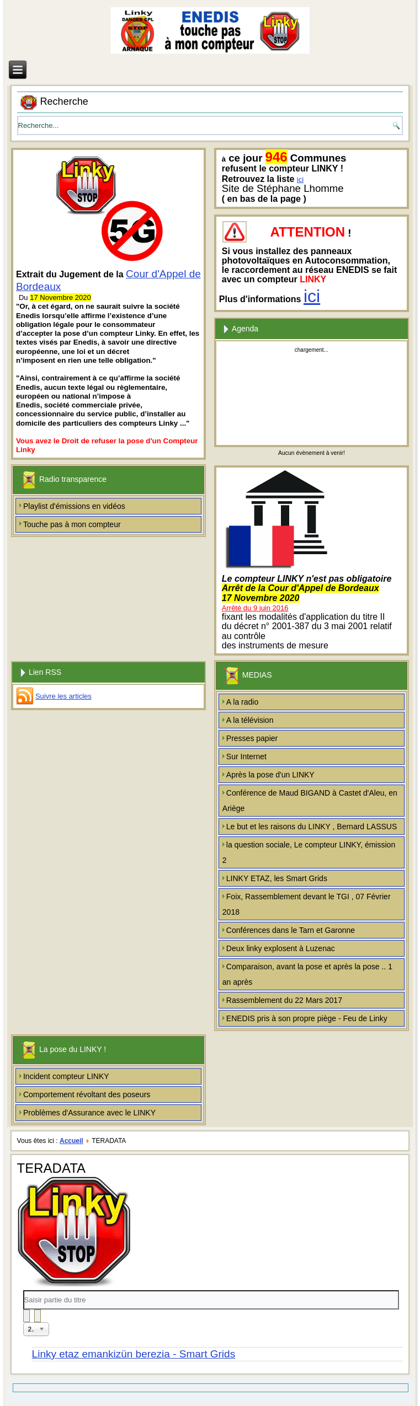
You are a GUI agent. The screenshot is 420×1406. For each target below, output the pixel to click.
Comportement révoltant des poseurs (86, 1094)
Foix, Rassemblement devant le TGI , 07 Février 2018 (306, 904)
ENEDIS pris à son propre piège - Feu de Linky (306, 1018)
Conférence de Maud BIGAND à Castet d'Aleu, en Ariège (309, 800)
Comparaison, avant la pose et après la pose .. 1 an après (307, 974)
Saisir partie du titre (23, 1290)
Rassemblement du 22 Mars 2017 (284, 1000)
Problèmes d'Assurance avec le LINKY (89, 1112)
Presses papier (252, 738)
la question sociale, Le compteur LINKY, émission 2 (308, 852)
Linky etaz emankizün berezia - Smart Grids (134, 1354)
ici (300, 179)
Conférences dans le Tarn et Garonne (290, 930)
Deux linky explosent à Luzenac (280, 948)
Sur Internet (246, 756)
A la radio (242, 701)
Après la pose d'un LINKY (270, 774)
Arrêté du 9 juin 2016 (255, 608)
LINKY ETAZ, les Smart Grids (276, 878)
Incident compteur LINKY (66, 1076)
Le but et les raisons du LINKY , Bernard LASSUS (311, 826)
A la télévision (250, 720)
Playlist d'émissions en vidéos (74, 506)
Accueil (71, 1141)
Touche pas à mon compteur (72, 524)
